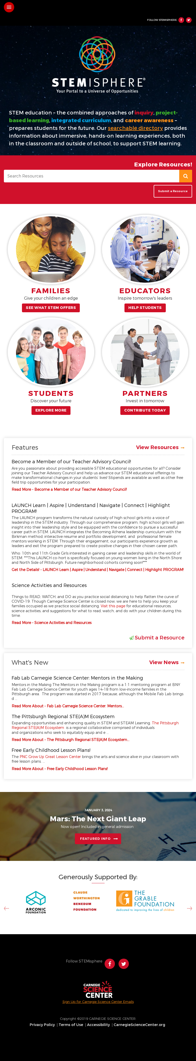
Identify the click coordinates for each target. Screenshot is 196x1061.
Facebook (181, 20)
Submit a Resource (173, 191)
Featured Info (95, 839)
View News (164, 662)
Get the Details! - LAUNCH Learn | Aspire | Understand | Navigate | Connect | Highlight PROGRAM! (98, 569)
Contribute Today (145, 410)
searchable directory (135, 128)
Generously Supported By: (98, 877)
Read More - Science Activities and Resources (51, 622)
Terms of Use (71, 1025)
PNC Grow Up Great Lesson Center (50, 756)
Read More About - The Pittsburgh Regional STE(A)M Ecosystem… (70, 739)
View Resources (157, 447)
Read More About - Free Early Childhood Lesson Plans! (60, 768)
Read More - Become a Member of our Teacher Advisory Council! (69, 489)
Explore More (51, 410)
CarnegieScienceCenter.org (139, 1025)
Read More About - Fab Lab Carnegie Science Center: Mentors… (68, 706)
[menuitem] (43, 1025)
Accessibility (98, 1025)
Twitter (189, 20)
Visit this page (113, 606)
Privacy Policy (42, 1025)
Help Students (145, 307)
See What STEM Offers (51, 307)
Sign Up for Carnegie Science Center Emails (98, 1002)
